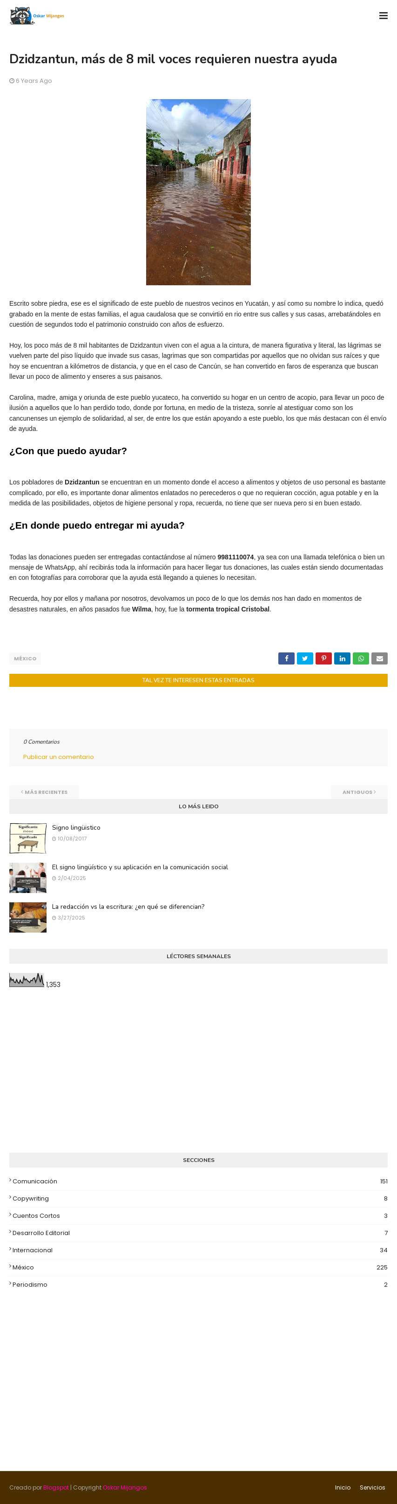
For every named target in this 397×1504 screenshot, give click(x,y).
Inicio (342, 1487)
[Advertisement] (198, 1071)
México (25, 658)
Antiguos (357, 792)
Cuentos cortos (200, 1216)
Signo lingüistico (76, 827)
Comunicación (200, 1181)
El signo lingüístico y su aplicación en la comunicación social (140, 867)
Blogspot (56, 1487)
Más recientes (46, 792)
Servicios (372, 1487)
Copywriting (200, 1198)
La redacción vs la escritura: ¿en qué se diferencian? (128, 906)
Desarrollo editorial (200, 1233)
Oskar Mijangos (125, 1487)
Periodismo (200, 1284)
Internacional (200, 1250)
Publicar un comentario (58, 756)
